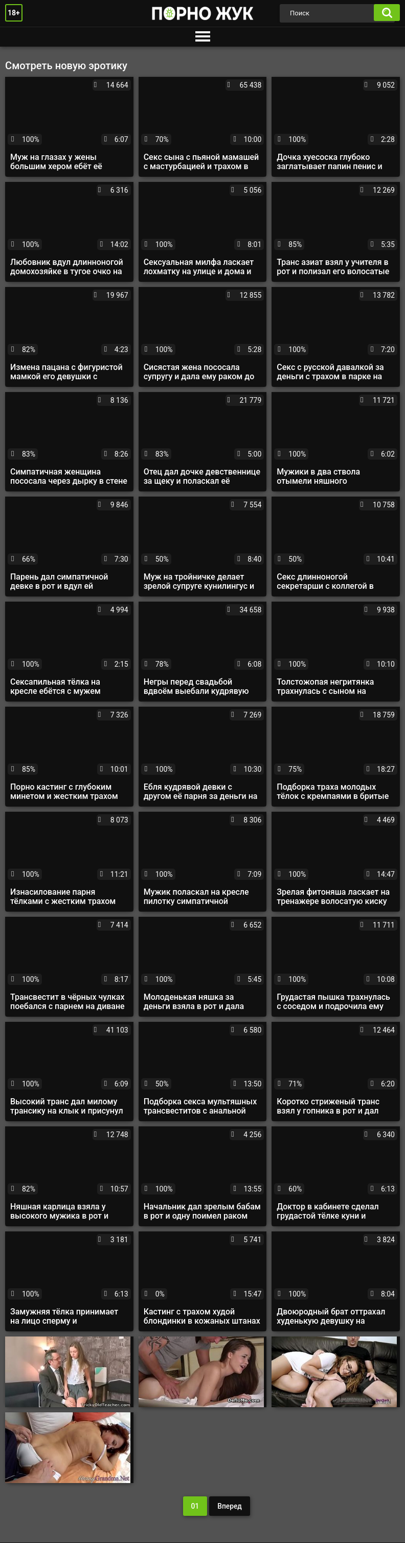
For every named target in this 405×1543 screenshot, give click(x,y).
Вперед (229, 1506)
